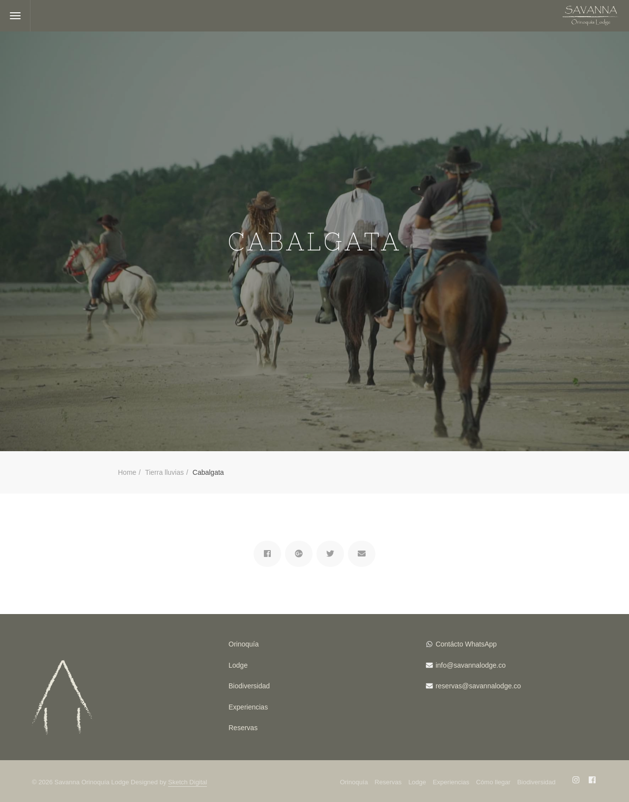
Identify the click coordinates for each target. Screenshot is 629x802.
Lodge (238, 665)
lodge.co (493, 665)
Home (127, 472)
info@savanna (457, 665)
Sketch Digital (187, 782)
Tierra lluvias (164, 472)
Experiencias (248, 707)
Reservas (243, 728)
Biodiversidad (249, 686)
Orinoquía (243, 644)
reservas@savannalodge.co (478, 686)
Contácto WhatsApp (466, 644)
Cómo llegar (493, 782)
